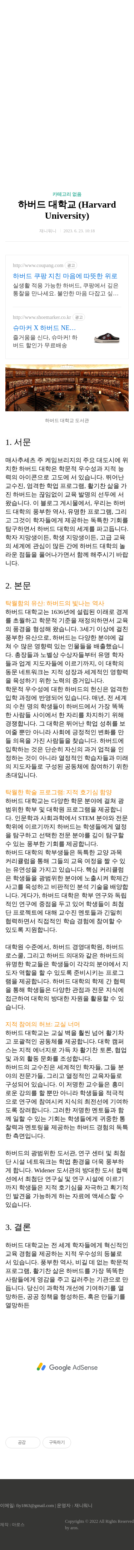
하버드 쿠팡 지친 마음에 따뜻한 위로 (65, 276)
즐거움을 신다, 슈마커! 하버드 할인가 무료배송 (45, 341)
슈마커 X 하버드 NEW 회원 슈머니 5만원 (44, 328)
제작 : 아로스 (12, 1524)
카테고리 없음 (67, 194)
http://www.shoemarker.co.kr (42, 317)
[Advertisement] (67, 85)
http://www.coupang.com (38, 265)
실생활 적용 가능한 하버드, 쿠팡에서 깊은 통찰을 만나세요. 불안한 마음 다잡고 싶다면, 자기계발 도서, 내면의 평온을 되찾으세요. (66, 289)
